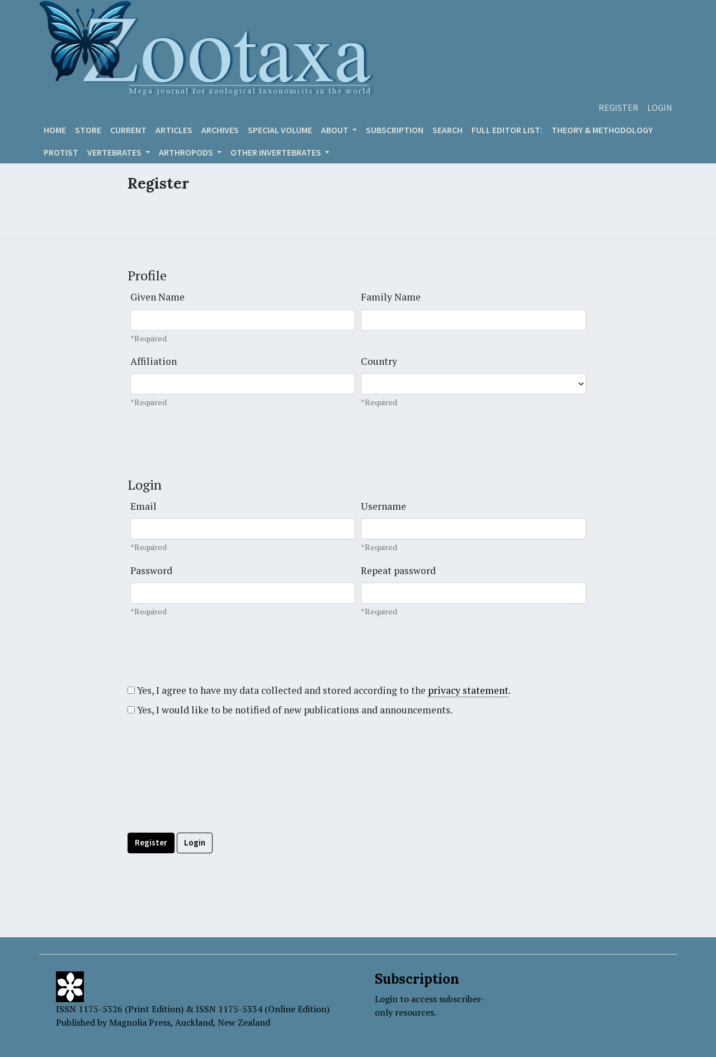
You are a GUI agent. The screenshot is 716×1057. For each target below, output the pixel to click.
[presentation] (213, 799)
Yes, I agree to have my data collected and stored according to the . (319, 690)
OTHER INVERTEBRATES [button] (276, 152)
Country (379, 361)
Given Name (157, 296)
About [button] (335, 129)
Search (447, 129)
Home (55, 129)
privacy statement (468, 690)
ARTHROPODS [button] (187, 152)
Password (151, 570)
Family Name (391, 296)
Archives (220, 129)
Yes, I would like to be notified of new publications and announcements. (290, 709)
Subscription (394, 129)
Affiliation (153, 361)
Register (618, 107)
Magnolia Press (140, 1022)
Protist (61, 152)
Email (143, 506)
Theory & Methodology (602, 129)
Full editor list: (507, 129)
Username (383, 506)
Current (128, 129)
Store (88, 129)
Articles (174, 129)
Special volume (280, 129)
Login (659, 107)
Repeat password (398, 570)
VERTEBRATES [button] (115, 152)
